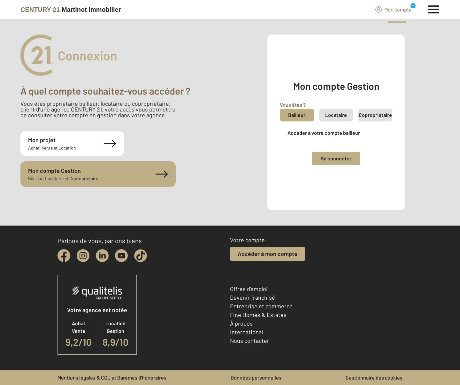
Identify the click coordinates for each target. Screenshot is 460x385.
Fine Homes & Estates (258, 314)
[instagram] (83, 255)
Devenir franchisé (252, 297)
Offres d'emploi (249, 288)
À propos (241, 323)
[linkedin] (102, 255)
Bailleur (296, 115)
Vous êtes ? (293, 105)
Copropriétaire (375, 115)
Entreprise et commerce (261, 306)
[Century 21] (70, 9)
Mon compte (393, 9)
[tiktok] (140, 255)
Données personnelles (256, 377)
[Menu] (434, 8)
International (246, 331)
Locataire (336, 115)
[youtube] (121, 255)
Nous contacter (249, 340)
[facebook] (63, 255)
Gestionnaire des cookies (374, 377)
